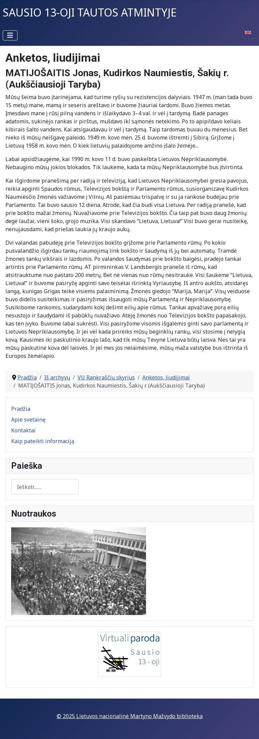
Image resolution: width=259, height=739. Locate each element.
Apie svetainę (28, 419)
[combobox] (45, 486)
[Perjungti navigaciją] (10, 35)
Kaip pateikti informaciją (42, 441)
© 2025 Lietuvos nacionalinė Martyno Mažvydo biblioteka (130, 716)
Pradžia (20, 408)
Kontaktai (23, 430)
